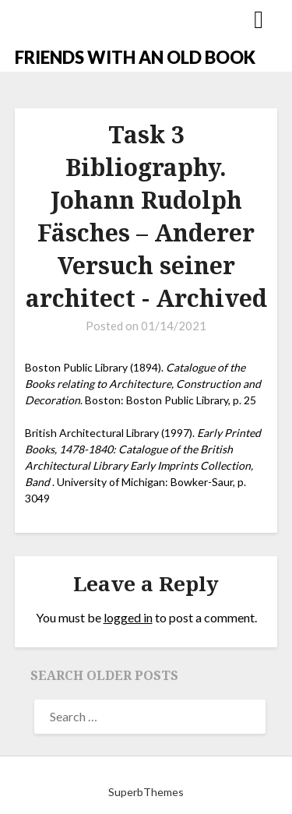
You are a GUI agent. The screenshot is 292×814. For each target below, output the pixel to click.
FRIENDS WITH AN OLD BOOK (135, 57)
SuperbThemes (146, 791)
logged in (128, 617)
